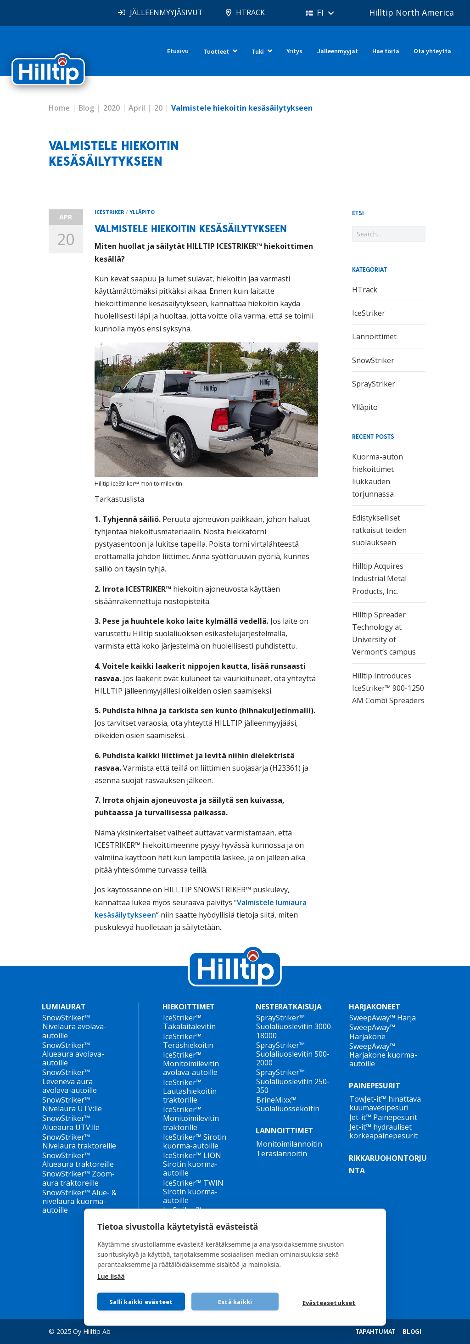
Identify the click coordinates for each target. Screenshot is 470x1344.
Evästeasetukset (329, 1303)
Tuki (258, 51)
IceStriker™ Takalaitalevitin (189, 1022)
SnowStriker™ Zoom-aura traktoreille (78, 1178)
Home (59, 108)
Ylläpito (142, 211)
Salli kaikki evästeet (141, 1302)
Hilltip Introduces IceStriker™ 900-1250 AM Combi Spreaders (388, 688)
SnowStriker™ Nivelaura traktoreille (79, 1141)
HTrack (364, 290)
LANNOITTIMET (284, 1131)
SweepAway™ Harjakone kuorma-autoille (383, 1055)
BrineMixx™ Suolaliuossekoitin (287, 1104)
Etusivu (178, 51)
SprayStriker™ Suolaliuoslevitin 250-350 (293, 1081)
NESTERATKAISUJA (289, 1006)
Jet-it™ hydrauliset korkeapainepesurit (383, 1131)
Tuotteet (216, 51)
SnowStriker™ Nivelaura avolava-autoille (74, 1026)
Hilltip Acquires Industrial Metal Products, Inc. (379, 578)
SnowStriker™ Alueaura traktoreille (78, 1159)
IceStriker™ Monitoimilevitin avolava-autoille (191, 1063)
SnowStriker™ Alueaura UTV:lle (71, 1122)
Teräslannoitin (281, 1153)
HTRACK (250, 12)
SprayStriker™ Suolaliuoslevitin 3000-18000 (295, 1026)
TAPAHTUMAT (375, 1331)
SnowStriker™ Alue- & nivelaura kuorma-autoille (79, 1201)
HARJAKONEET (374, 1006)
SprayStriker (373, 384)
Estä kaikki (235, 1302)
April (137, 108)
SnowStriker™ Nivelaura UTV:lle (72, 1104)
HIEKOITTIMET (188, 1006)
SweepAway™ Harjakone (372, 1031)
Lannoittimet (374, 336)
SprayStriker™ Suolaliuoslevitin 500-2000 (293, 1054)
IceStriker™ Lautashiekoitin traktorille (190, 1091)
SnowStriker (373, 360)
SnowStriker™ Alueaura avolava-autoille (73, 1054)
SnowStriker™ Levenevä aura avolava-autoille (69, 1081)
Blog (86, 108)
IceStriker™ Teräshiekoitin (188, 1040)
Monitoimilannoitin (289, 1144)
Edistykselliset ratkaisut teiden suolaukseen (379, 530)
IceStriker (109, 211)
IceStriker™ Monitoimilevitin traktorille (191, 1118)
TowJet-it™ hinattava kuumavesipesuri (385, 1103)
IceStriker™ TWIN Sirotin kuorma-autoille (193, 1191)
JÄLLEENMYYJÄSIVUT (166, 12)
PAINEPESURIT (374, 1086)
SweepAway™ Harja (382, 1018)
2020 (111, 108)
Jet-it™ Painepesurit (383, 1117)
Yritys (294, 51)
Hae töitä (385, 51)
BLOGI (412, 1331)
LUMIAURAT (64, 1006)
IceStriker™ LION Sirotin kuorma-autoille (192, 1164)
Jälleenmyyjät (337, 51)
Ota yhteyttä (432, 51)
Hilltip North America (411, 12)
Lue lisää (111, 1276)
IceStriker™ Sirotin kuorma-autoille (194, 1141)
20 (158, 108)
